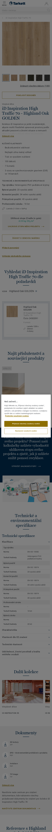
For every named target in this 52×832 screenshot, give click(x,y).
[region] (26, 415)
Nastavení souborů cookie (26, 431)
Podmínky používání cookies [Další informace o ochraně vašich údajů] (17, 416)
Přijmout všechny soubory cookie (26, 424)
